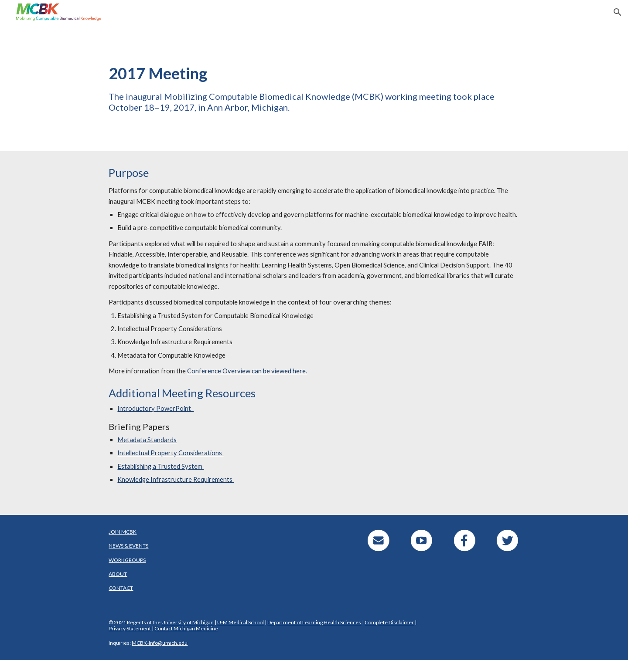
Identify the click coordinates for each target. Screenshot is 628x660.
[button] (617, 12)
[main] (313, 87)
